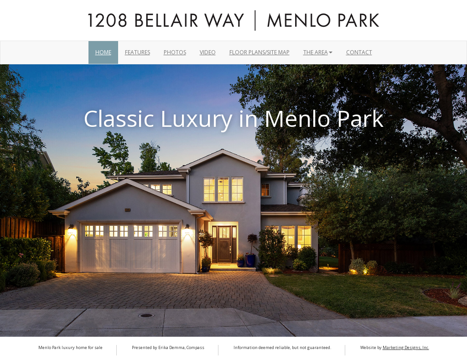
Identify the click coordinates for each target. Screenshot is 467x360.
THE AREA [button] (317, 52)
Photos (175, 52)
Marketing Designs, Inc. (406, 347)
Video (208, 52)
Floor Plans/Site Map (259, 52)
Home (103, 52)
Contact (359, 52)
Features (137, 52)
